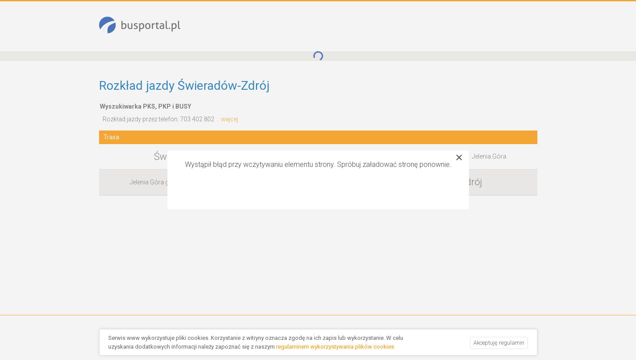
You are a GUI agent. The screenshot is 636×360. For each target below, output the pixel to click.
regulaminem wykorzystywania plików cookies (335, 346)
